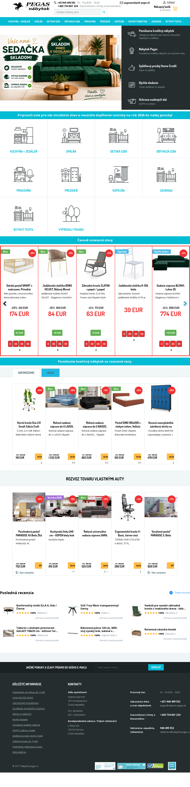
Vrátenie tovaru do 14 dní (25, 741)
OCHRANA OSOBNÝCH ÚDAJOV (28, 708)
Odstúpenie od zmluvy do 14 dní (28, 692)
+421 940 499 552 (66, 2)
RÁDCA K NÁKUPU (21, 714)
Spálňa (38, 21)
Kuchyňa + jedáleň (19, 21)
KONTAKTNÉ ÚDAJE (22, 697)
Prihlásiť (169, 2)
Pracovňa (90, 21)
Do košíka (42, 457)
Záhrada (157, 21)
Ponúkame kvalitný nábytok (26, 724)
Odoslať (156, 667)
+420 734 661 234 (170, 714)
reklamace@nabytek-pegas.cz (175, 731)
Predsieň (105, 21)
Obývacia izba (72, 21)
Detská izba (53, 21)
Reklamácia (19, 752)
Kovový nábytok (137, 21)
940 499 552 (167, 728)
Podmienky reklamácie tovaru (27, 746)
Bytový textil (174, 21)
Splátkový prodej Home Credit (27, 735)
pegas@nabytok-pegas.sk (137, 2)
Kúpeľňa (119, 21)
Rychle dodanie (20, 719)
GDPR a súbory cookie (23, 730)
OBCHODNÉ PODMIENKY (25, 703)
